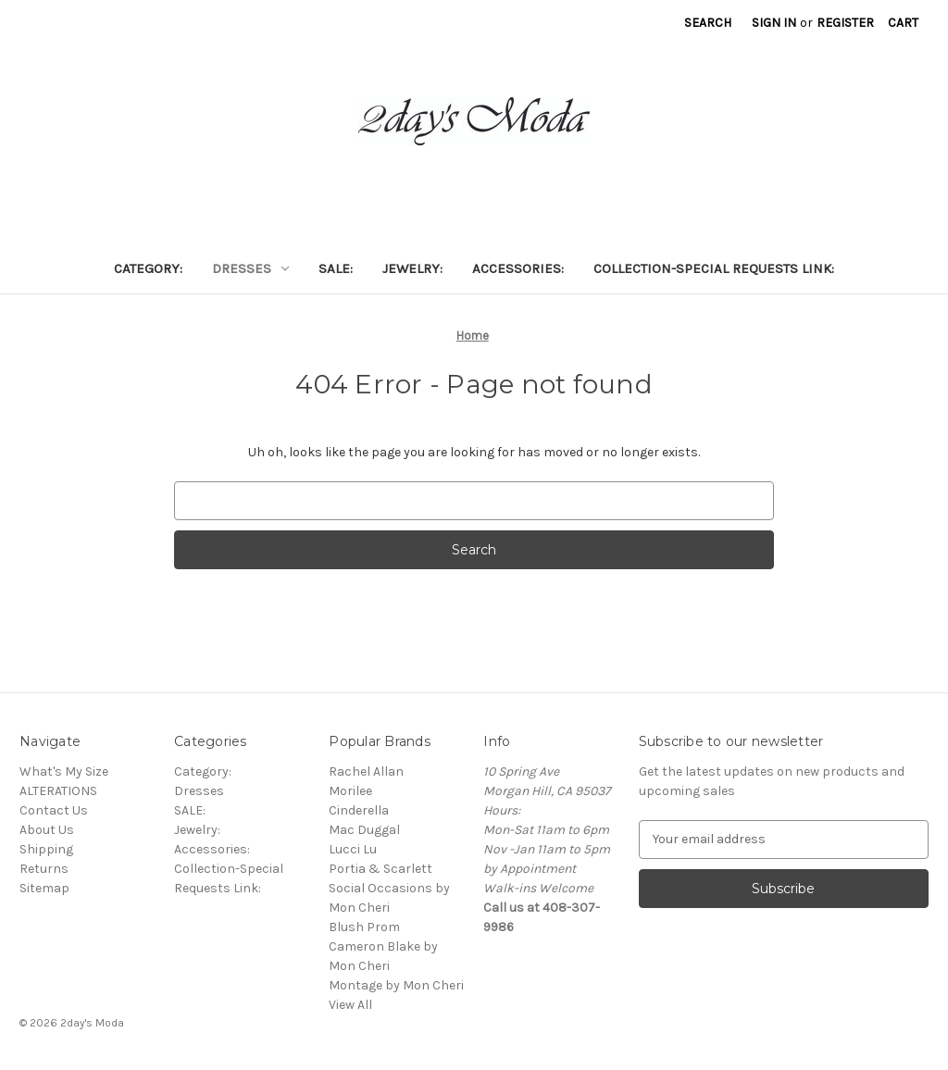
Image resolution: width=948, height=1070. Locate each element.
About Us (46, 830)
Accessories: (518, 268)
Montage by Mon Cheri (396, 985)
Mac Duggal (364, 830)
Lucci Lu (353, 849)
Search (707, 23)
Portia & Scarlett (380, 869)
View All (350, 1005)
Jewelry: (412, 268)
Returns (44, 869)
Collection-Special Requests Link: (713, 268)
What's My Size (63, 771)
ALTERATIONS (58, 791)
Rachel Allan (366, 771)
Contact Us (53, 810)
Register (845, 23)
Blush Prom (364, 927)
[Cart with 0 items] (903, 22)
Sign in (774, 23)
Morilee (350, 791)
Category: (148, 268)
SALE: (335, 268)
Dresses (250, 268)
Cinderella (359, 810)
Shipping (46, 849)
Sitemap (44, 888)
